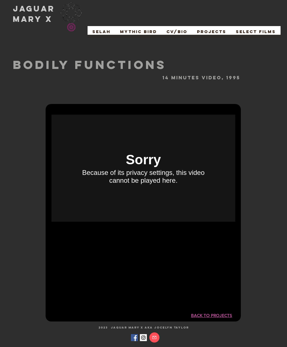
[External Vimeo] (143, 168)
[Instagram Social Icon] (143, 337)
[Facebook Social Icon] (134, 337)
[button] (256, 33)
